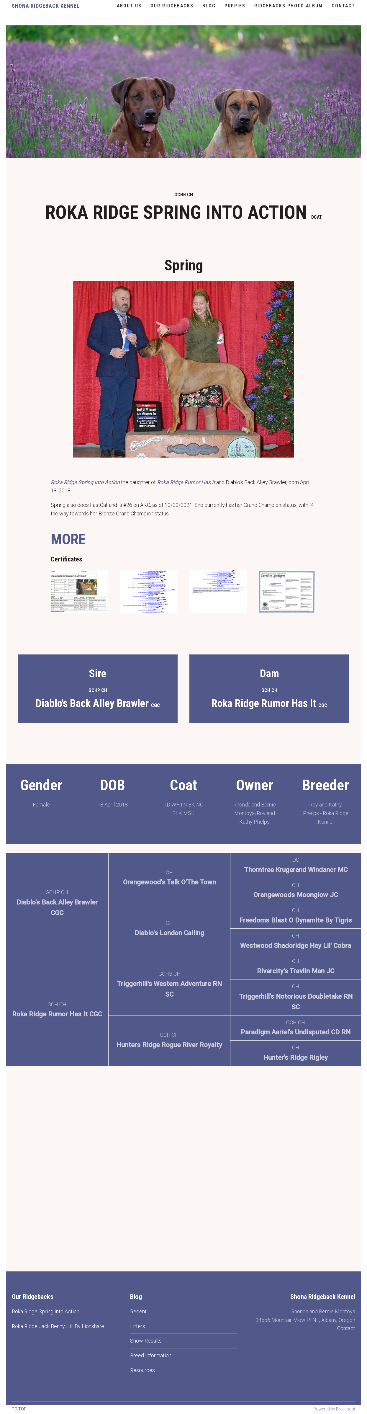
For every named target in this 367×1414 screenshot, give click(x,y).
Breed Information (150, 1342)
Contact (343, 6)
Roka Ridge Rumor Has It (186, 469)
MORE (68, 525)
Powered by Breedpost (334, 1409)
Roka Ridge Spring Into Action (85, 469)
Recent (138, 1298)
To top (19, 1409)
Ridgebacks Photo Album (288, 6)
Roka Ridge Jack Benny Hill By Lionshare (58, 1312)
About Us (129, 6)
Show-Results (146, 1327)
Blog (209, 6)
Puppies (235, 6)
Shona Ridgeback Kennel (46, 6)
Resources (142, 1356)
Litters (137, 1312)
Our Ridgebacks (172, 6)
